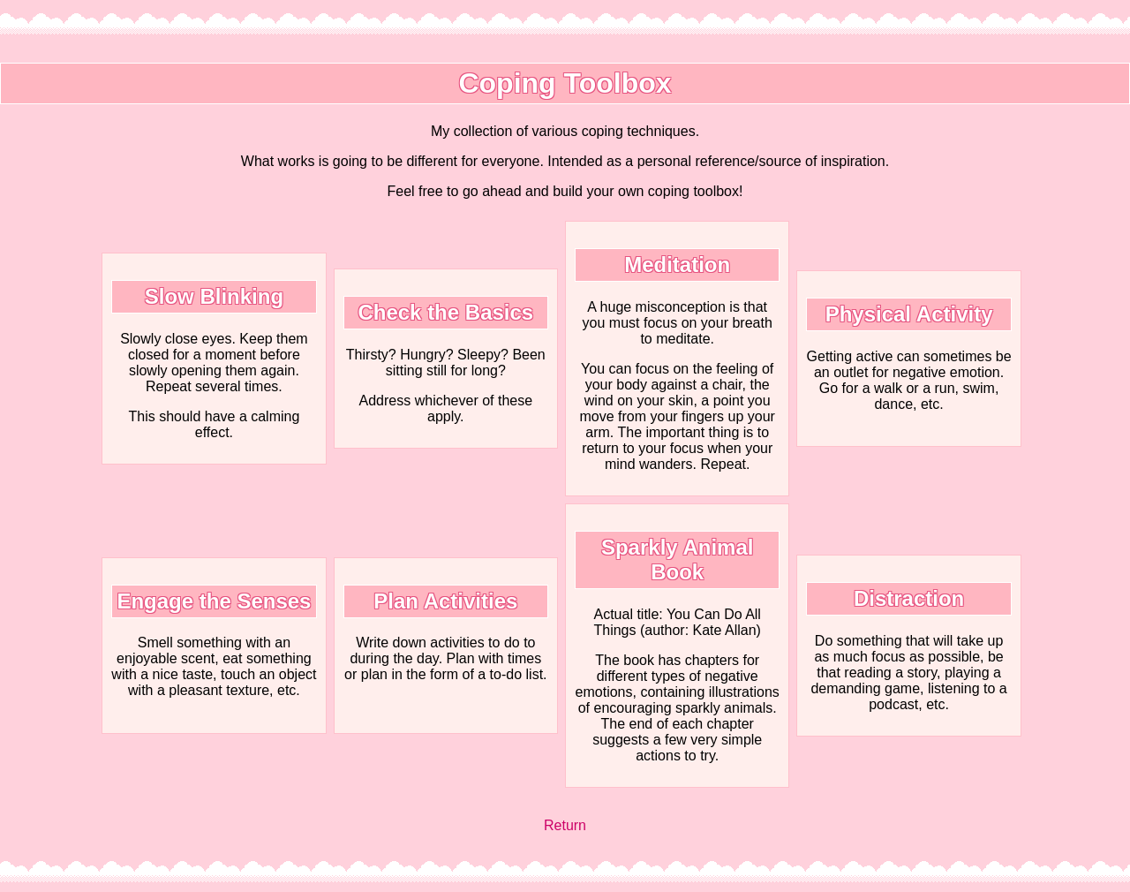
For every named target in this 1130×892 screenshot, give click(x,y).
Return (565, 825)
